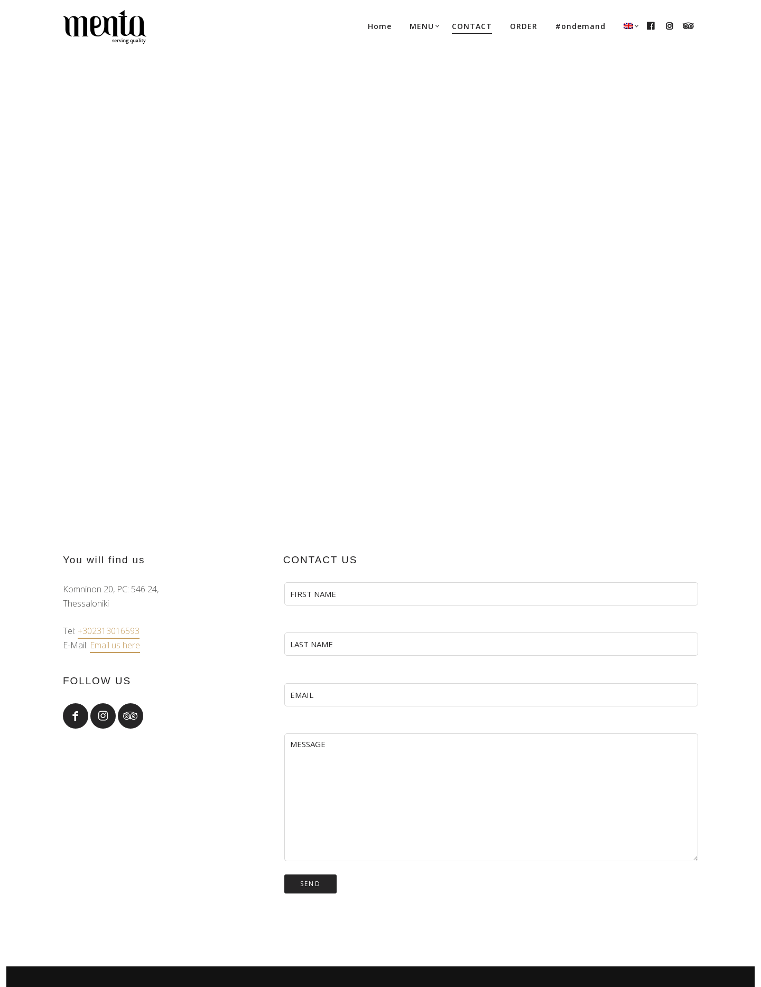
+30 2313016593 (493, 890)
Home (380, 26)
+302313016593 (109, 327)
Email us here (115, 342)
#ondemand (580, 26)
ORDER (523, 26)
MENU (422, 26)
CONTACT (472, 26)
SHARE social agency (402, 941)
